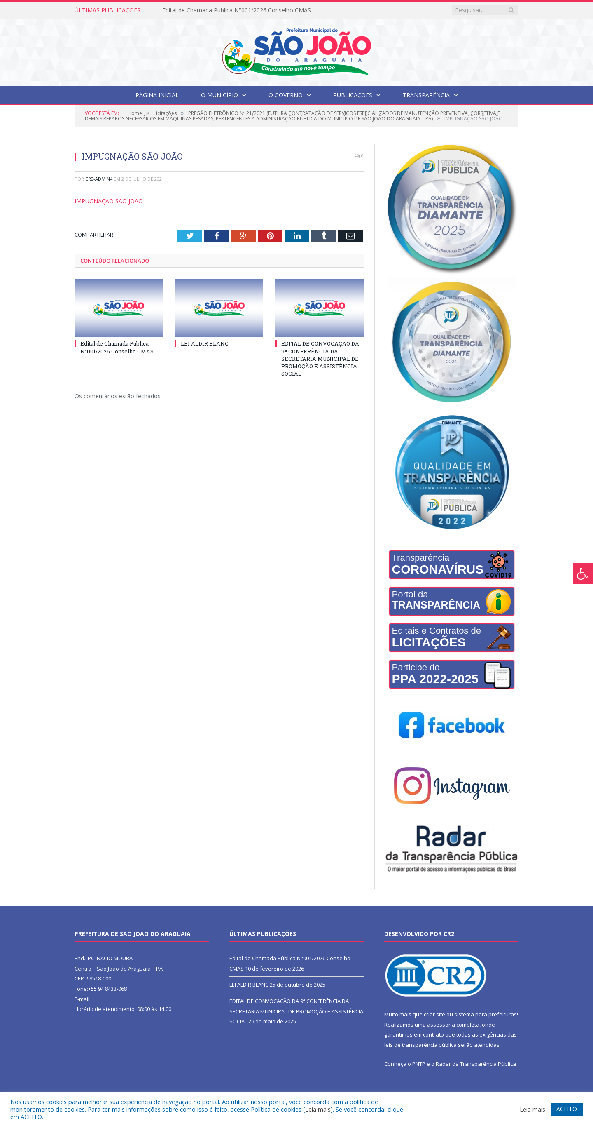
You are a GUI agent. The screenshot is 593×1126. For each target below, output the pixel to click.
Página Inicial (157, 95)
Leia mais (318, 1109)
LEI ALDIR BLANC (205, 343)
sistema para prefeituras (485, 1014)
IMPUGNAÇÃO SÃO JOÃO (109, 201)
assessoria (441, 1024)
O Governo (285, 95)
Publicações (352, 95)
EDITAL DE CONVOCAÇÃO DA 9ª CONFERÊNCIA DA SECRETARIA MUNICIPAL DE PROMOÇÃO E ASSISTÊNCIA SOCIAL (320, 358)
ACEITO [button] (566, 1109)
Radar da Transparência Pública (476, 1063)
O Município (219, 95)
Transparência (426, 95)
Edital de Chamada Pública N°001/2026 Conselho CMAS (236, 10)
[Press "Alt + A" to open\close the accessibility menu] (583, 573)
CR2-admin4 (98, 179)
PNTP (418, 1063)
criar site (434, 1014)
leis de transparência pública (420, 1044)
